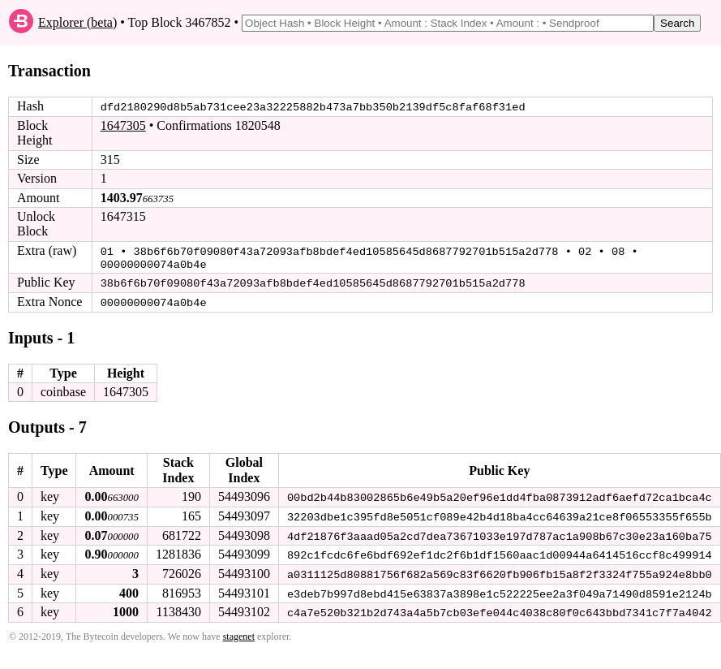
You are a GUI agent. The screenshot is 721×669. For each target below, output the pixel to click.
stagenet (239, 632)
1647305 (123, 125)
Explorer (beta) (77, 22)
